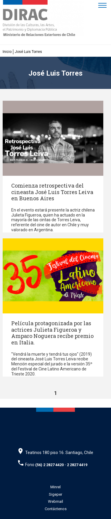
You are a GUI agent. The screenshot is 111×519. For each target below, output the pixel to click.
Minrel (55, 487)
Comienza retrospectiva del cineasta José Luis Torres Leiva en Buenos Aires (52, 192)
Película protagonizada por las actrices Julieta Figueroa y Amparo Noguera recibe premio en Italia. (52, 333)
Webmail (55, 501)
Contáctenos (56, 509)
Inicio (7, 52)
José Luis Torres (28, 52)
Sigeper (55, 494)
